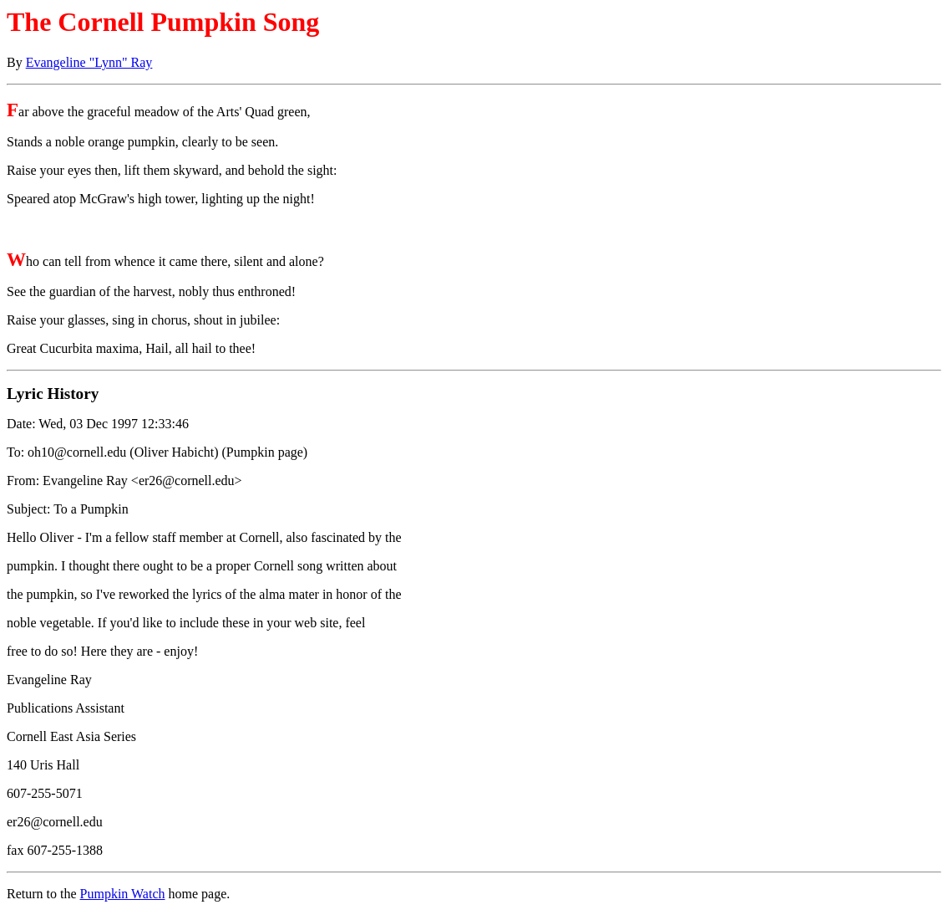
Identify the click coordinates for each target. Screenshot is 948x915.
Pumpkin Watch (122, 894)
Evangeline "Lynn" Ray (89, 62)
